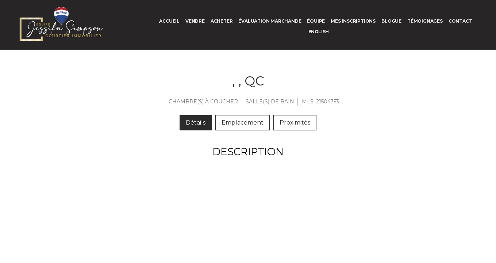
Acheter (222, 21)
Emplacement (243, 122)
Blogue (391, 21)
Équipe (316, 21)
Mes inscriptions (353, 21)
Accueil (169, 21)
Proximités (295, 122)
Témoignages (425, 21)
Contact (460, 21)
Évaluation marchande (269, 21)
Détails (195, 122)
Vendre (195, 21)
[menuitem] (318, 31)
